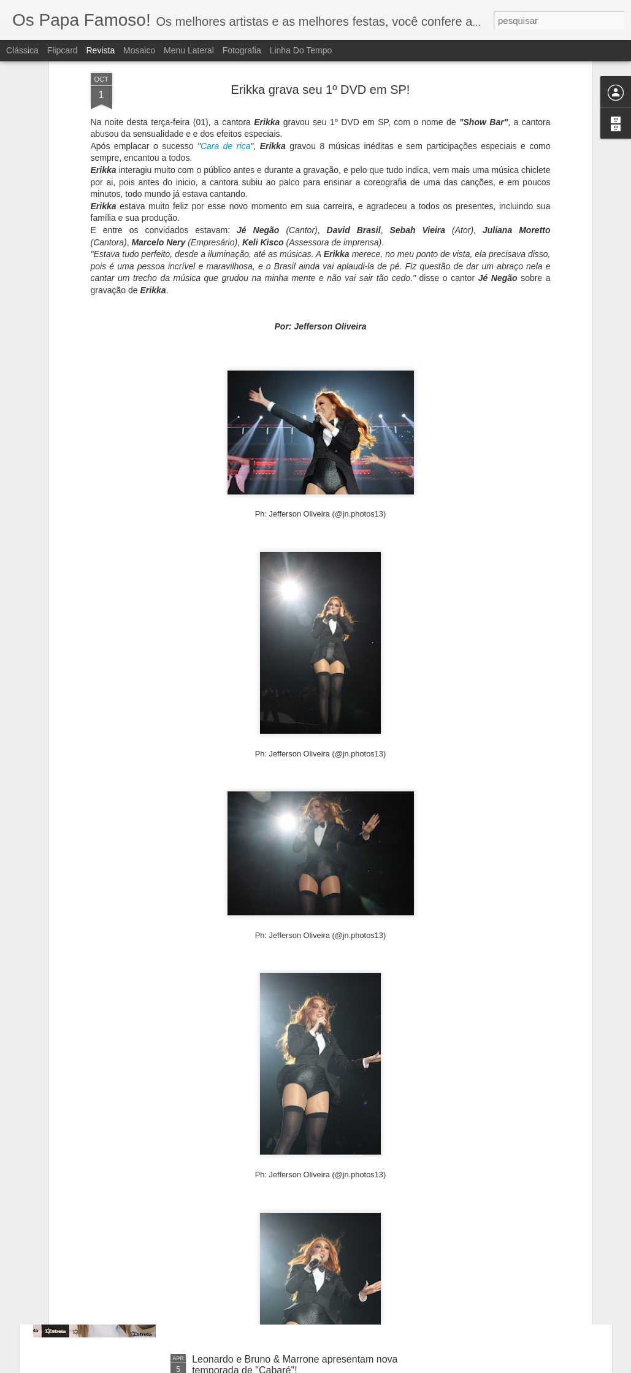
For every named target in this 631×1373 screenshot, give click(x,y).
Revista (100, 50)
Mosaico (139, 50)
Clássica (22, 50)
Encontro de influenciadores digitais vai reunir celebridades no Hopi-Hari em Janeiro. (291, 1086)
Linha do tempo (301, 50)
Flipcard (62, 50)
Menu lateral (189, 50)
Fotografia (242, 50)
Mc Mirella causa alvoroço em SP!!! (269, 1220)
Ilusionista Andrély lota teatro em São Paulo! (288, 941)
